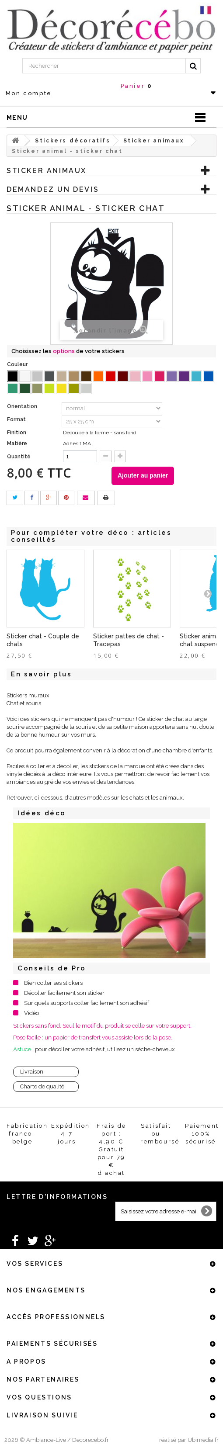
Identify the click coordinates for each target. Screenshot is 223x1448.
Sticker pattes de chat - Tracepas (128, 640)
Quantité (19, 457)
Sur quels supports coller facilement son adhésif (86, 1003)
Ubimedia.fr (203, 1440)
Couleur (18, 364)
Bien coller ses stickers (53, 983)
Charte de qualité (42, 1086)
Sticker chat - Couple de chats (43, 640)
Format (17, 419)
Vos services (35, 1263)
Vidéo (31, 1013)
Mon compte (29, 93)
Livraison (31, 1071)
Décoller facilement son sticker (64, 993)
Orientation (22, 406)
